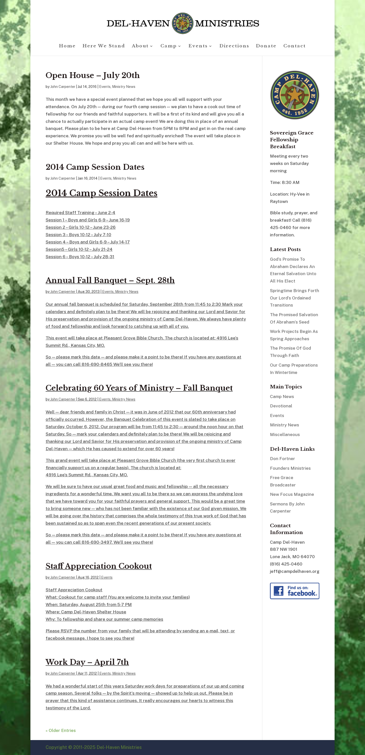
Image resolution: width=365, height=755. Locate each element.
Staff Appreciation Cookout (99, 566)
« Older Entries (61, 730)
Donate (266, 46)
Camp (168, 46)
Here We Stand (104, 46)
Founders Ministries (290, 468)
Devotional (281, 405)
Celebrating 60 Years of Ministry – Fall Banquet (139, 388)
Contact (294, 46)
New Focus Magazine (292, 494)
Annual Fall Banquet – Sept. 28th (110, 280)
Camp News (282, 396)
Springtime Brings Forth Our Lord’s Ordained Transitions (294, 298)
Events (198, 46)
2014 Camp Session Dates (95, 167)
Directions (234, 46)
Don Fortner (282, 458)
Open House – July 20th (93, 75)
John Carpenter (62, 87)
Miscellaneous (285, 434)
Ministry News (123, 87)
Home (67, 46)
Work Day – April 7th (87, 662)
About (140, 46)
